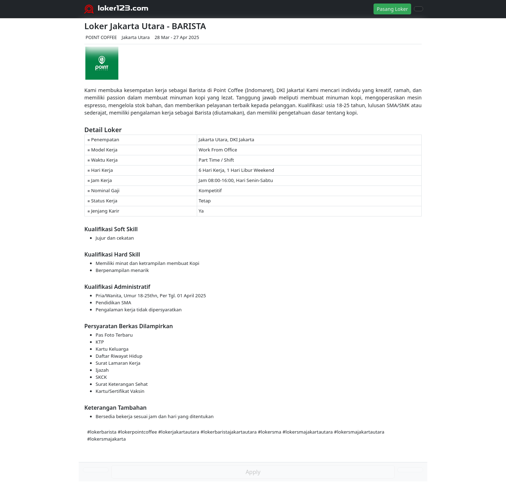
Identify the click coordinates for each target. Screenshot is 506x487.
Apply (253, 472)
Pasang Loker (392, 9)
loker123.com (123, 8)
